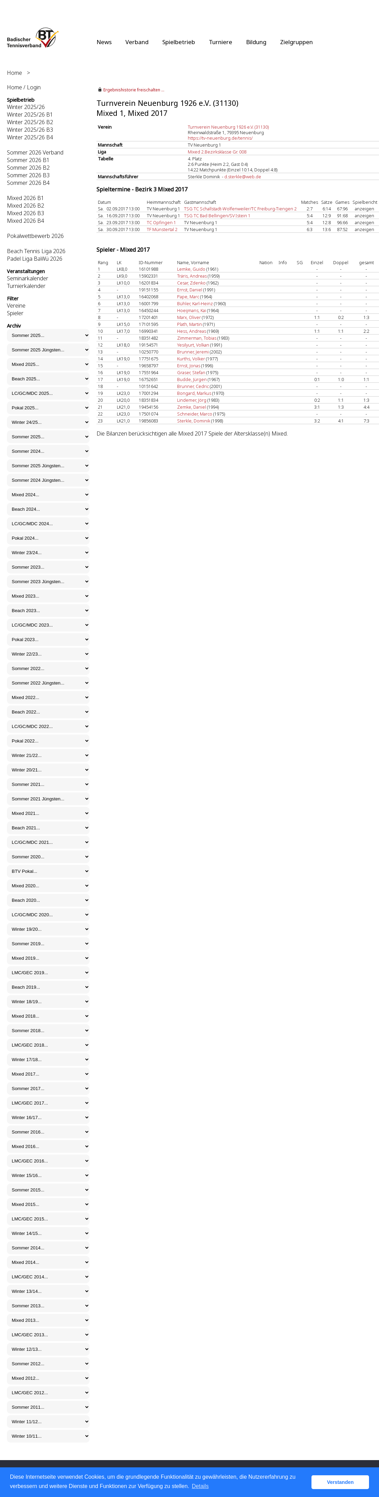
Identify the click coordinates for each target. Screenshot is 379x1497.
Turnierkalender (26, 286)
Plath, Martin (189, 324)
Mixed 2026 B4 (25, 220)
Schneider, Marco (194, 414)
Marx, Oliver (189, 317)
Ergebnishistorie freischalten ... (133, 90)
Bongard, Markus (194, 393)
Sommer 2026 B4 (28, 183)
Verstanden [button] (340, 1482)
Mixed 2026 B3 (25, 213)
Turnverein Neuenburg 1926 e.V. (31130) (228, 127)
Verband (136, 42)
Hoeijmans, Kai (191, 310)
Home (14, 73)
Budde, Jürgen (192, 379)
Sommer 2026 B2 (28, 167)
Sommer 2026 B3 (28, 175)
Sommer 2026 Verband (35, 152)
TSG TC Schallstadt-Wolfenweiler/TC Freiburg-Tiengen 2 (240, 209)
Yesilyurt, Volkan (193, 345)
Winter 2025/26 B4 (30, 137)
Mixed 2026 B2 (25, 205)
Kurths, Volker (191, 359)
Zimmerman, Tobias (196, 338)
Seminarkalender (27, 278)
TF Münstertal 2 (162, 229)
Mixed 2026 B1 (25, 198)
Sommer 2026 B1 (28, 160)
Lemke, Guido (191, 269)
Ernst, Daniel (189, 290)
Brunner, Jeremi (193, 352)
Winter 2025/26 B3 (30, 129)
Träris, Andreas (192, 276)
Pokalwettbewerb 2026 (35, 236)
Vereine (16, 305)
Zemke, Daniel (191, 407)
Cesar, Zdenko (191, 283)
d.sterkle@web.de (242, 176)
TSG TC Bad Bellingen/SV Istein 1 (217, 215)
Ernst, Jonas (188, 365)
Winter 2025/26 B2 (30, 122)
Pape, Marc (188, 296)
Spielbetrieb (178, 42)
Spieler (15, 313)
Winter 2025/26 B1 (30, 114)
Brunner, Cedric (193, 386)
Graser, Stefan (191, 372)
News (104, 42)
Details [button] (200, 1486)
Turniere (220, 42)
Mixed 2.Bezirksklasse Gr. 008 (217, 152)
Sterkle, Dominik (193, 421)
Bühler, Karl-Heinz (195, 303)
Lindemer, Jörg (191, 400)
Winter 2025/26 (26, 107)
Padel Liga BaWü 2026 (34, 258)
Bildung (256, 42)
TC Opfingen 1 (161, 222)
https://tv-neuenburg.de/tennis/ (220, 138)
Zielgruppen (296, 42)
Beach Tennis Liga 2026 (36, 251)
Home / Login (24, 87)
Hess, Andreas (191, 331)
